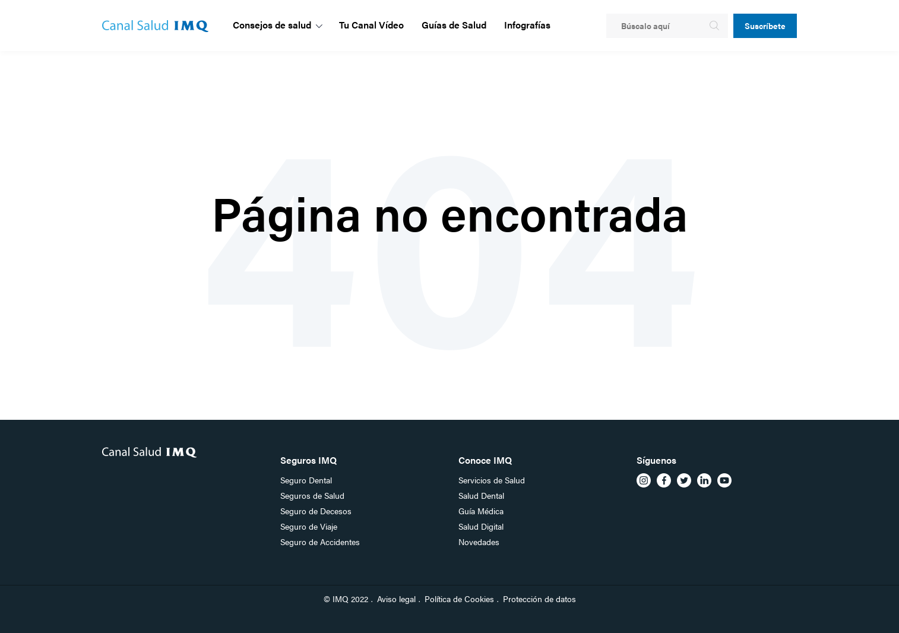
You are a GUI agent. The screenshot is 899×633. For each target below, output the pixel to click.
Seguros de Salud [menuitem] (312, 495)
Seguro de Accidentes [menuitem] (320, 541)
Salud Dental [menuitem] (481, 495)
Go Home (446, 261)
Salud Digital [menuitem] (481, 526)
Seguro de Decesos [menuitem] (316, 511)
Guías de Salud (454, 24)
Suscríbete (765, 25)
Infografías (527, 24)
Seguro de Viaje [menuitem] (308, 526)
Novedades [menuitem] (478, 541)
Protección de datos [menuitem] (539, 598)
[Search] (667, 26)
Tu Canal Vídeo (371, 24)
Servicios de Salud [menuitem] (491, 480)
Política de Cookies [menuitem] (459, 598)
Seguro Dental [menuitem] (306, 480)
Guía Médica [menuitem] (481, 511)
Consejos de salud (272, 24)
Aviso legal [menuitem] (396, 598)
